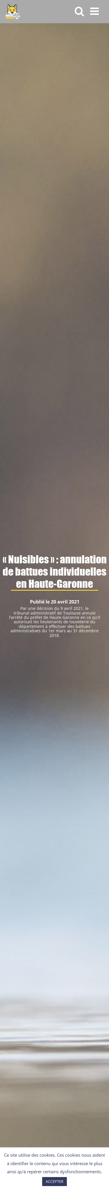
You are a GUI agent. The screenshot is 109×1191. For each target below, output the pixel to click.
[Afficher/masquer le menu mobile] (95, 11)
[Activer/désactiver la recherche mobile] (79, 11)
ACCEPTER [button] (54, 1181)
